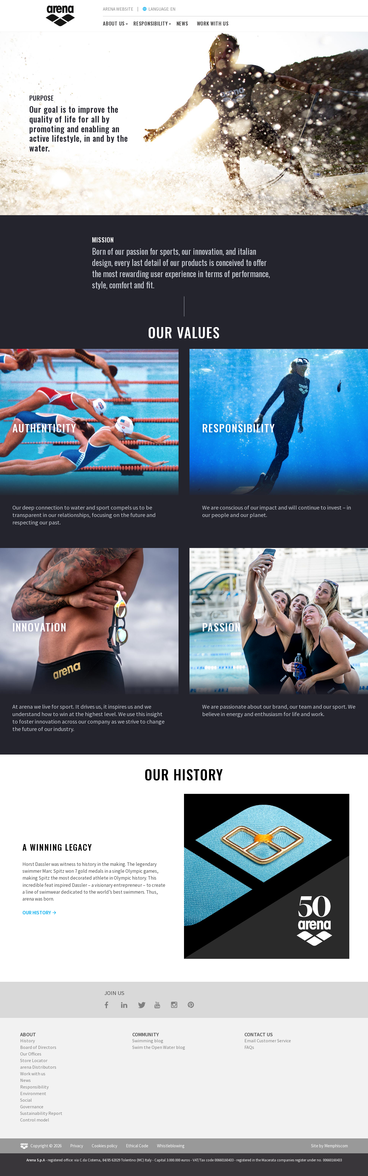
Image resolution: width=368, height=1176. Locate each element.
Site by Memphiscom (329, 1145)
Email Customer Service (267, 1040)
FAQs (249, 1047)
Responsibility (34, 1087)
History (27, 1040)
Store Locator (33, 1060)
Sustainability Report (41, 1113)
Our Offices (30, 1054)
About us (114, 23)
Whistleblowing (171, 1145)
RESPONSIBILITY (150, 23)
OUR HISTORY (39, 912)
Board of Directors (38, 1047)
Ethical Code (137, 1145)
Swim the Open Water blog (158, 1047)
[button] (126, 23)
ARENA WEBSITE (118, 9)
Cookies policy (104, 1145)
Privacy (76, 1145)
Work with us (32, 1073)
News (182, 23)
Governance (31, 1106)
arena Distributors (38, 1067)
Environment (33, 1093)
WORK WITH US (213, 23)
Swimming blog (147, 1040)
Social (26, 1100)
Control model (34, 1120)
